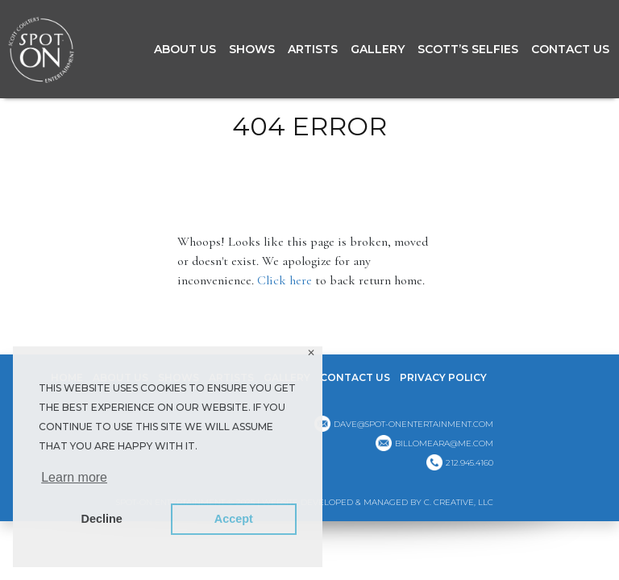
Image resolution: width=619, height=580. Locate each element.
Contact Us (570, 49)
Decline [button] (102, 518)
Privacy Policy (443, 377)
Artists (313, 49)
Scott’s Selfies (468, 49)
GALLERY (378, 49)
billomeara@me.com (444, 443)
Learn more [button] (74, 477)
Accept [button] (233, 518)
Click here (284, 280)
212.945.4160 (469, 463)
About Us (185, 49)
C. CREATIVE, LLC (458, 502)
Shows (252, 49)
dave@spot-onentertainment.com (413, 424)
